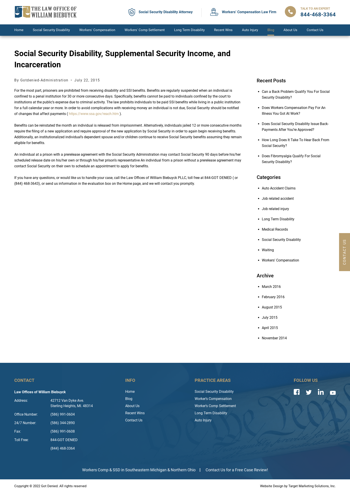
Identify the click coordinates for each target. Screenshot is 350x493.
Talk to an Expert (315, 8)
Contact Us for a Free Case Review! (237, 470)
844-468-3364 (318, 14)
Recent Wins (223, 30)
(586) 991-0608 (62, 431)
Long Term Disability (189, 30)
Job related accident (278, 198)
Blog (270, 30)
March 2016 (271, 287)
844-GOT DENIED (64, 440)
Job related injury (275, 209)
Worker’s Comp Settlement (215, 406)
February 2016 (273, 297)
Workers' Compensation (97, 30)
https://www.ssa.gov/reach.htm (94, 114)
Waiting (268, 250)
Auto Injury (250, 30)
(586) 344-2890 (62, 423)
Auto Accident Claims (279, 188)
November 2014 (274, 338)
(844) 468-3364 (62, 448)
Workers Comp (95, 470)
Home (18, 30)
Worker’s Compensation (213, 399)
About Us (290, 30)
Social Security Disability (51, 30)
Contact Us (315, 30)
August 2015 (272, 307)
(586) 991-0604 (62, 414)
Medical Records (275, 229)
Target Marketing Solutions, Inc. (312, 486)
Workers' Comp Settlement (145, 30)
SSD (116, 470)
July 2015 (269, 317)
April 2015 (270, 328)
